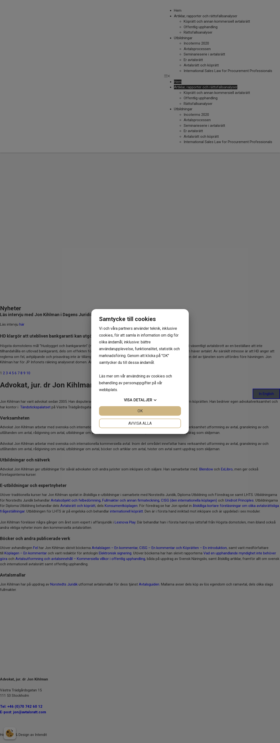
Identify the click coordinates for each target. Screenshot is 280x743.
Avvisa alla (140, 423)
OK (140, 411)
